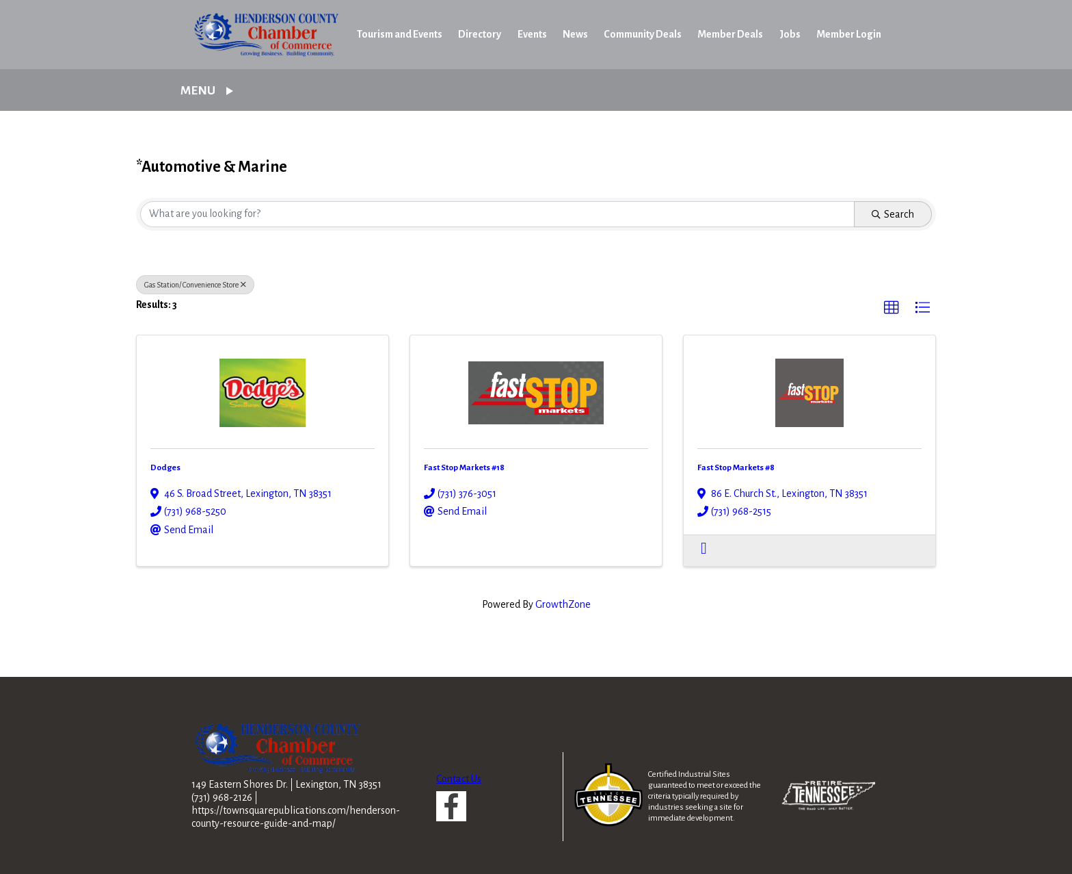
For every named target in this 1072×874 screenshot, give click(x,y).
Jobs (790, 34)
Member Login (848, 34)
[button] (891, 308)
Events (532, 34)
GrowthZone (563, 604)
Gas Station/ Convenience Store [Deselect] (195, 285)
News (575, 34)
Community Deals (643, 34)
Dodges (165, 467)
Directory (479, 34)
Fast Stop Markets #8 (736, 467)
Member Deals (730, 34)
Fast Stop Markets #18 (464, 467)
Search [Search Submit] (893, 214)
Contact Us (458, 778)
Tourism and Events (399, 34)
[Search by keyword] (497, 214)
